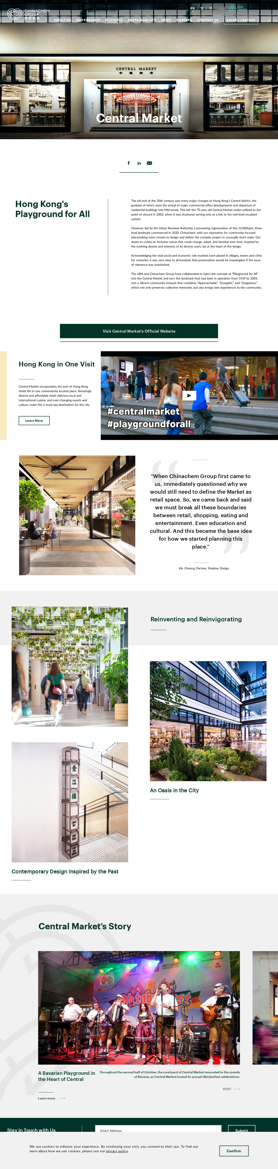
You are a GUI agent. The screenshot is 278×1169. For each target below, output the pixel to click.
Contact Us (208, 20)
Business (113, 20)
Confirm (234, 1151)
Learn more (46, 1113)
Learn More (34, 435)
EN (192, 8)
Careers (184, 20)
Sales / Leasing (241, 20)
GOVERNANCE (88, 20)
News (166, 20)
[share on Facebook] (128, 163)
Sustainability (142, 20)
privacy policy (117, 1151)
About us (62, 20)
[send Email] (149, 163)
